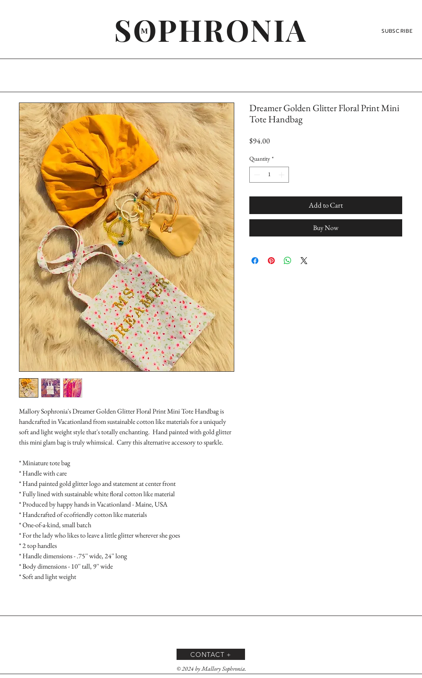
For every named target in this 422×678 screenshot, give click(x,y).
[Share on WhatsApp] (287, 260)
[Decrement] (256, 174)
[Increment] (282, 174)
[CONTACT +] (211, 654)
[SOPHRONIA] (210, 29)
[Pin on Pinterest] (271, 260)
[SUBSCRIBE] (398, 31)
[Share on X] (304, 260)
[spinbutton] (269, 174)
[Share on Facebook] (255, 260)
